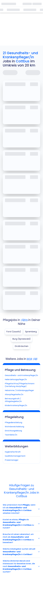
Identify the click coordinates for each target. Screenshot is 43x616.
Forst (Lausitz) (13, 331)
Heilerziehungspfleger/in (16, 379)
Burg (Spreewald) (21, 338)
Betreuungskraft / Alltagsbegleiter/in (13, 400)
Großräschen (21, 346)
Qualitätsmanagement (15, 456)
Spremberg (31, 331)
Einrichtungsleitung (13, 430)
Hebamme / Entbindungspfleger (19, 390)
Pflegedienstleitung (13, 422)
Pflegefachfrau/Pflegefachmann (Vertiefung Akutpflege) (19, 385)
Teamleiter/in (11, 434)
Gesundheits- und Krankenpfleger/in (21, 375)
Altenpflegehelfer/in (14, 394)
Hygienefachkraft (13, 452)
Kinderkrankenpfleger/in (16, 405)
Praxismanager (11, 460)
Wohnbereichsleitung (14, 426)
